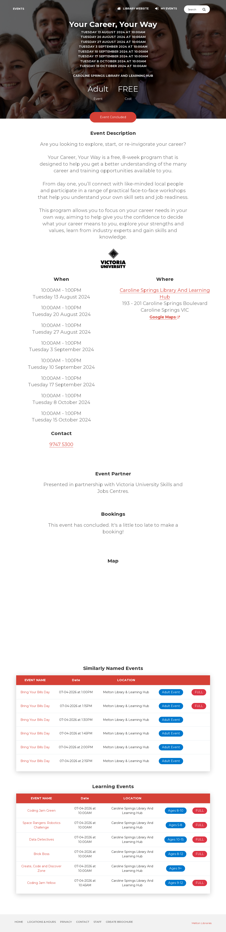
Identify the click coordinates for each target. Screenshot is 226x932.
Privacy (66, 921)
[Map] (113, 611)
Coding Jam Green (41, 811)
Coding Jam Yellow (41, 883)
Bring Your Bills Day (35, 692)
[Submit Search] (206, 9)
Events (18, 8)
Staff (97, 921)
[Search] (193, 9)
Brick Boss (41, 854)
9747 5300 (61, 444)
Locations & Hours (41, 921)
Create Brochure (119, 921)
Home (19, 921)
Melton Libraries (202, 923)
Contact (82, 921)
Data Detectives (41, 839)
